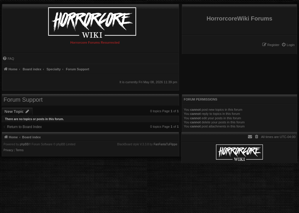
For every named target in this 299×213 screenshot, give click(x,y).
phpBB (24, 144)
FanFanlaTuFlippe (165, 144)
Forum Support (23, 99)
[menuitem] (288, 44)
